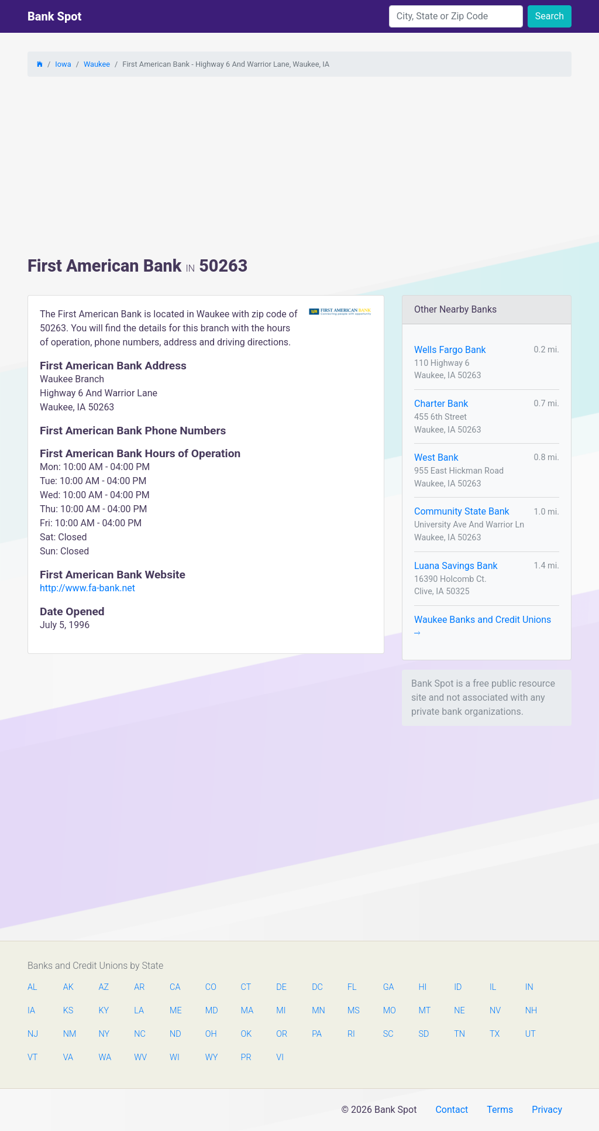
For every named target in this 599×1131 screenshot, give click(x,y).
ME (175, 1011)
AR (139, 987)
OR (281, 1034)
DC (317, 987)
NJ (32, 1034)
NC (140, 1034)
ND (175, 1034)
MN (317, 1011)
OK (246, 1034)
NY (104, 1034)
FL (352, 987)
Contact (451, 1109)
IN (529, 987)
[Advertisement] (299, 168)
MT (424, 1011)
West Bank (436, 457)
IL (493, 987)
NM (69, 1034)
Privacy (547, 1109)
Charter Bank (441, 403)
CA (175, 987)
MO (389, 1011)
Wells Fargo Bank (450, 349)
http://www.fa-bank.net (87, 588)
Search (549, 16)
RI (351, 1034)
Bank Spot (54, 16)
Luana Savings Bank (456, 565)
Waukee (97, 64)
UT (530, 1034)
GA (388, 987)
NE (459, 1011)
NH (531, 1011)
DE (281, 987)
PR (246, 1058)
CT (246, 987)
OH (211, 1034)
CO (210, 987)
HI (422, 987)
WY (211, 1058)
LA (139, 1011)
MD (211, 1011)
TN (459, 1034)
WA (105, 1058)
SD (423, 1034)
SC (388, 1034)
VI (280, 1058)
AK (68, 987)
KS (68, 1011)
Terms (500, 1109)
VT (32, 1058)
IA (31, 1011)
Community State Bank (462, 511)
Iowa (63, 64)
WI (175, 1058)
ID (458, 987)
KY (104, 1011)
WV (140, 1058)
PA (317, 1034)
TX (495, 1034)
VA (68, 1058)
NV (495, 1011)
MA (247, 1011)
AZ (104, 987)
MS (353, 1011)
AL (32, 987)
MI (280, 1011)
